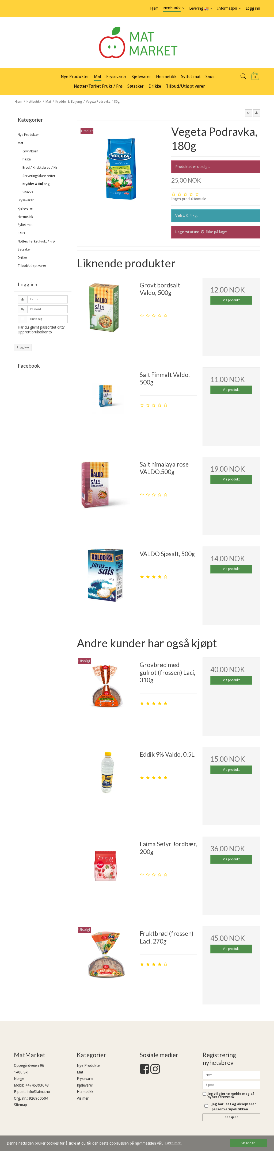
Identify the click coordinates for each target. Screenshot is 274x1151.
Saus (21, 233)
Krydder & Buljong (36, 184)
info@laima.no (38, 1092)
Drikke (22, 258)
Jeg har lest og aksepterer (234, 1106)
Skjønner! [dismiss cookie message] (248, 1143)
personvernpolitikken (230, 1109)
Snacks (27, 192)
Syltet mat (25, 225)
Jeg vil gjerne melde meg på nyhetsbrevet (231, 1095)
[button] (248, 113)
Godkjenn (231, 1117)
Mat (20, 143)
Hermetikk (25, 217)
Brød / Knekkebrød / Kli (39, 168)
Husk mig (36, 319)
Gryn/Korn (30, 151)
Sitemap (20, 1105)
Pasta (26, 159)
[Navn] (231, 1075)
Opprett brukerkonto (35, 332)
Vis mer (83, 1098)
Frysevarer (26, 200)
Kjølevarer (25, 208)
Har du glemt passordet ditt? (41, 327)
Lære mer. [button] (173, 1143)
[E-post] (231, 1085)
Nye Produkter (28, 135)
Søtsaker (24, 249)
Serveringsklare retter (38, 176)
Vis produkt (231, 300)
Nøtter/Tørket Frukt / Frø (36, 241)
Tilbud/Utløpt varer (32, 266)
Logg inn (23, 347)
